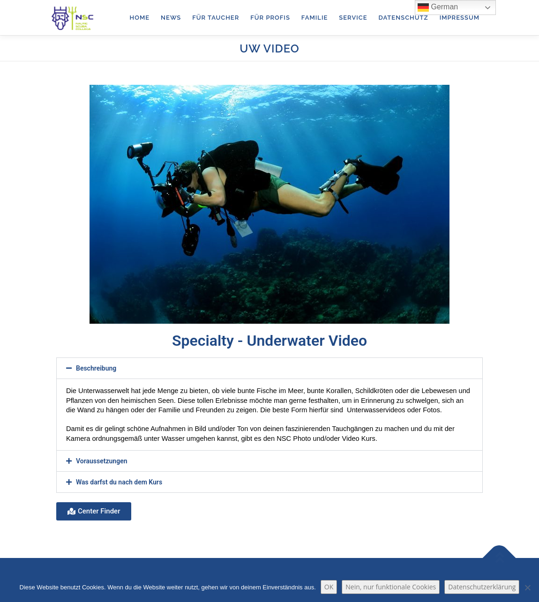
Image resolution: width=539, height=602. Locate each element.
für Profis (270, 17)
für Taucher (215, 17)
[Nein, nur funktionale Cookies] (527, 587)
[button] (269, 368)
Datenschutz (403, 17)
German (438, 7)
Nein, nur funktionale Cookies (390, 586)
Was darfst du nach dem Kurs (119, 482)
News (171, 17)
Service (353, 17)
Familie (314, 17)
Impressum (459, 17)
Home (140, 17)
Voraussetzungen (101, 461)
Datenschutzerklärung (482, 586)
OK (328, 586)
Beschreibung (96, 368)
